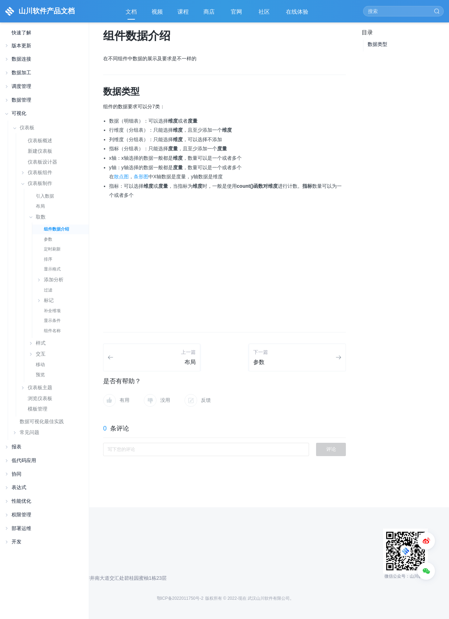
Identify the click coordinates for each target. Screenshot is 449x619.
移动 (40, 364)
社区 (265, 14)
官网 (237, 14)
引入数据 (45, 196)
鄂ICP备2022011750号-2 (180, 598)
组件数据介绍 (56, 229)
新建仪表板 (40, 151)
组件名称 (52, 330)
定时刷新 (52, 249)
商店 (209, 14)
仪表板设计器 (42, 162)
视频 (157, 12)
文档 (131, 12)
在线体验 (298, 14)
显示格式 (52, 269)
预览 (40, 374)
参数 (48, 239)
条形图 (141, 176)
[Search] (403, 11)
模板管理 (37, 409)
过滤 (48, 290)
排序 (48, 259)
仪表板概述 (40, 140)
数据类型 (377, 44)
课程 (183, 12)
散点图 (121, 176)
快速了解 (21, 32)
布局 (40, 206)
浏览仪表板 (40, 398)
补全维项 (52, 310)
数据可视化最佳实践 (42, 421)
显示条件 (52, 320)
